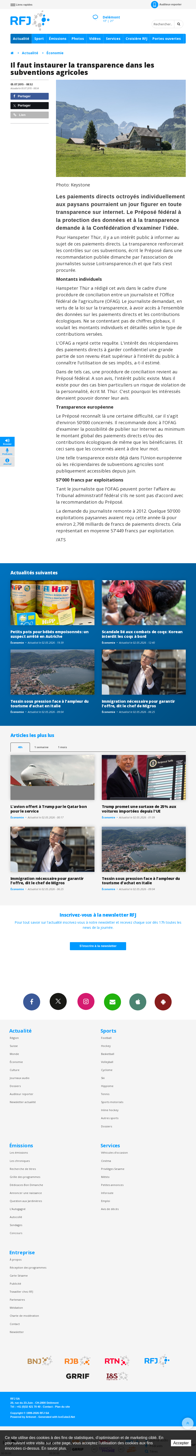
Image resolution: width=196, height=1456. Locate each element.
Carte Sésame (19, 1275)
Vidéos (95, 38)
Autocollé (16, 1217)
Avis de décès (110, 1208)
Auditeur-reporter (166, 4)
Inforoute (107, 1192)
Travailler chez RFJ (21, 1291)
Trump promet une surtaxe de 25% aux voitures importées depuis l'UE (139, 809)
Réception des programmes (28, 1267)
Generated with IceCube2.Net (56, 1416)
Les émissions (19, 1152)
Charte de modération (24, 1315)
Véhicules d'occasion (114, 1152)
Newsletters (112, 1001)
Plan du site (62, 1406)
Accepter (181, 1443)
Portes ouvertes (166, 38)
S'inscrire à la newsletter (98, 946)
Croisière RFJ (136, 38)
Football (106, 1037)
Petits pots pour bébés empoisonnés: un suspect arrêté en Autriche (49, 634)
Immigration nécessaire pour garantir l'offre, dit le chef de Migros (138, 704)
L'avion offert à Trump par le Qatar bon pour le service (48, 809)
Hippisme (107, 1086)
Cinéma (106, 1160)
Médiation (16, 1307)
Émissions (57, 38)
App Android (163, 1001)
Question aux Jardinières (26, 1200)
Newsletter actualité (23, 1102)
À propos (15, 1259)
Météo (105, 1176)
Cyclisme (106, 1069)
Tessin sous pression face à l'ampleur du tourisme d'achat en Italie (49, 704)
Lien (19, 115)
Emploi (105, 1200)
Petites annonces (112, 1184)
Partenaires (17, 1299)
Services (113, 38)
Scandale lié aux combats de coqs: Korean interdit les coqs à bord (142, 634)
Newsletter (17, 1331)
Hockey (106, 1045)
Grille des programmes (25, 1176)
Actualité (21, 38)
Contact (15, 1323)
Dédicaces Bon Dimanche (26, 1184)
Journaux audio (19, 1077)
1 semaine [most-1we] (41, 747)
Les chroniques (20, 1160)
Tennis (105, 1094)
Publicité (15, 1283)
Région (14, 1037)
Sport (39, 38)
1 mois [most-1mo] (62, 747)
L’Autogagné (18, 1208)
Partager (22, 96)
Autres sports (109, 1118)
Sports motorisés (112, 1102)
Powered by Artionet (23, 1416)
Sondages (16, 1225)
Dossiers (15, 1086)
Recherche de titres (23, 1168)
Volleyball (107, 1061)
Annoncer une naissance (26, 1192)
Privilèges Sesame (112, 1168)
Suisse (14, 1045)
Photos (78, 38)
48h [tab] (20, 747)
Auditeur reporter (21, 1094)
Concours (16, 1233)
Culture (14, 1069)
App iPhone (137, 1001)
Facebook (31, 1001)
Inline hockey (109, 1110)
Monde (14, 1053)
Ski (103, 1077)
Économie (55, 53)
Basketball (107, 1053)
